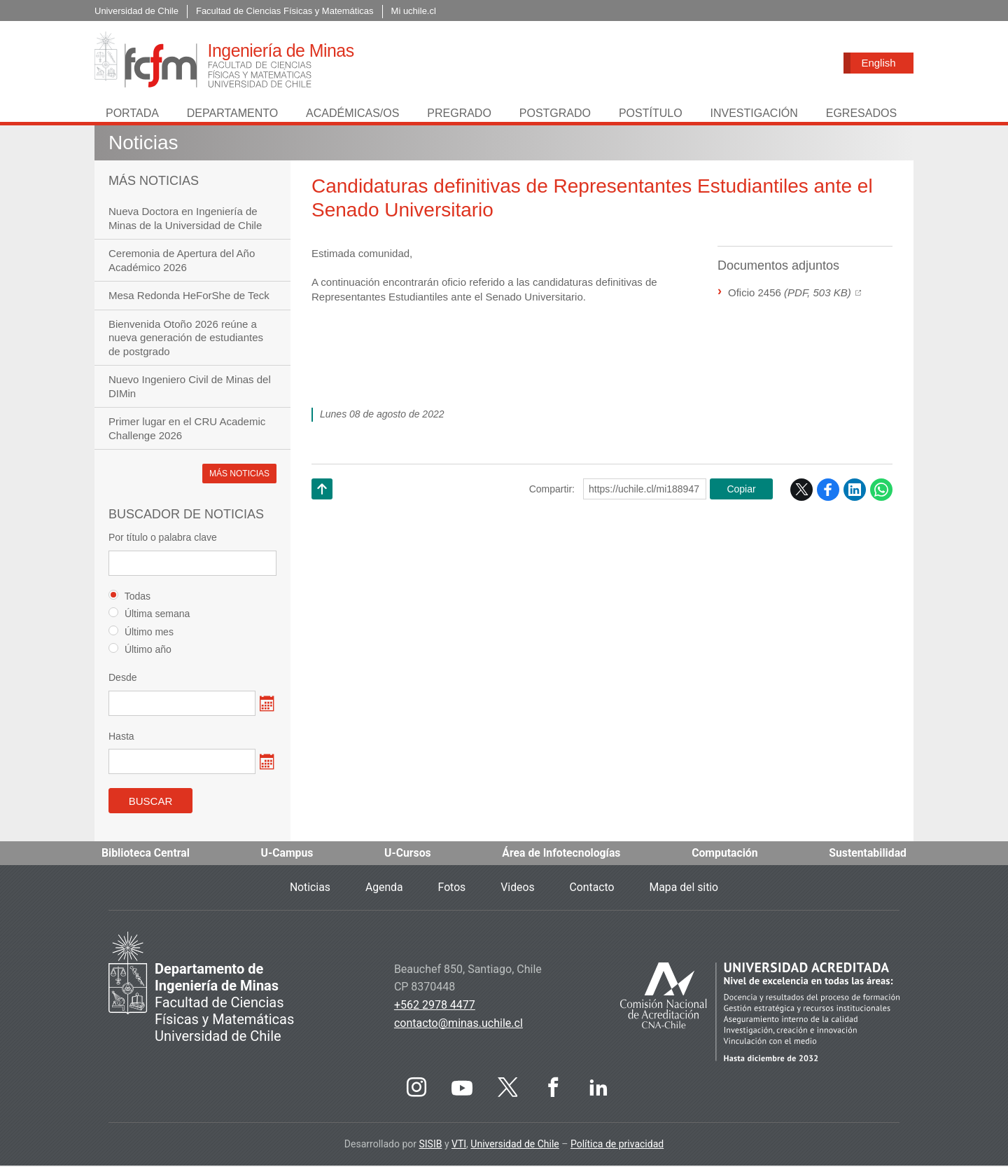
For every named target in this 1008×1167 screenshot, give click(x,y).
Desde (122, 678)
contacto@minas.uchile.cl (458, 1024)
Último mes (141, 633)
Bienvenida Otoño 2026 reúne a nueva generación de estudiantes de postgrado (185, 339)
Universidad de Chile (514, 1145)
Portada (132, 114)
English (878, 63)
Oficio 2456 (789, 294)
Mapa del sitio (685, 888)
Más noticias (239, 475)
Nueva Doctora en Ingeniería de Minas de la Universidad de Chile (185, 220)
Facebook (828, 491)
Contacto (592, 888)
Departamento (232, 114)
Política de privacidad (617, 1145)
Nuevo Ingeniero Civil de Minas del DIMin (189, 388)
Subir (322, 508)
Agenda (383, 888)
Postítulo (650, 114)
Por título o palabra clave (162, 538)
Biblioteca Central (146, 854)
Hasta (121, 737)
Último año (140, 650)
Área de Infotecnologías (561, 854)
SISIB (430, 1145)
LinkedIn (854, 491)
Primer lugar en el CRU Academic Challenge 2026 (186, 430)
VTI (458, 1145)
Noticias (143, 144)
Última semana (149, 615)
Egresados (861, 114)
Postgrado (555, 114)
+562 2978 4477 (434, 1006)
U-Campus (287, 854)
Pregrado (459, 114)
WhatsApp (881, 491)
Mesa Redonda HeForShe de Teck (189, 297)
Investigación (753, 114)
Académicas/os (352, 114)
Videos (517, 888)
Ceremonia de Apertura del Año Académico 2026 (181, 262)
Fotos (451, 888)
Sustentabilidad (867, 854)
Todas (129, 597)
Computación (724, 854)
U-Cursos (407, 854)
